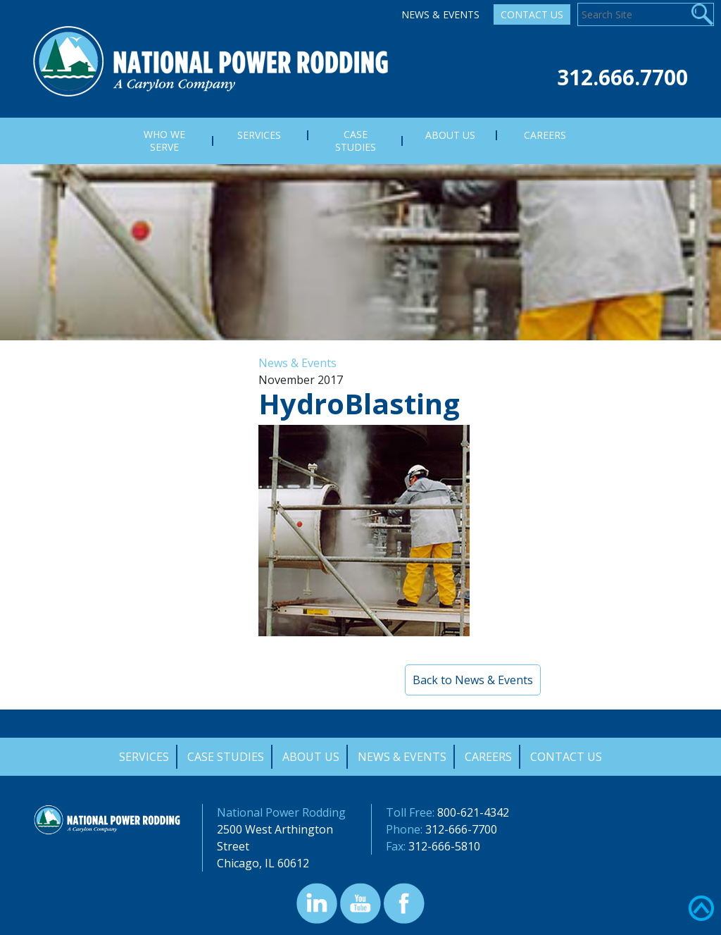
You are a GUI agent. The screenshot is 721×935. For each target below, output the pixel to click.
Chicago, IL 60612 (263, 863)
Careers (488, 756)
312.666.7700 (622, 77)
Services (144, 756)
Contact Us (532, 14)
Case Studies (225, 756)
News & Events (440, 14)
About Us (310, 756)
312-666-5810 (444, 846)
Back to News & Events (473, 680)
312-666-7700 (461, 829)
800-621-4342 (473, 812)
